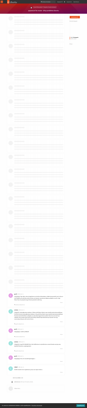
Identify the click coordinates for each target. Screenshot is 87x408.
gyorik (17, 312)
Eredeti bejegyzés (73, 21)
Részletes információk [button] (36, 405)
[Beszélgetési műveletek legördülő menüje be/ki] (79, 17)
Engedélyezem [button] (80, 405)
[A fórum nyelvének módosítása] (59, 2)
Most (71, 44)
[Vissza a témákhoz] (2, 2)
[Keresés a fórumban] (48, 2)
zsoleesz (18, 296)
